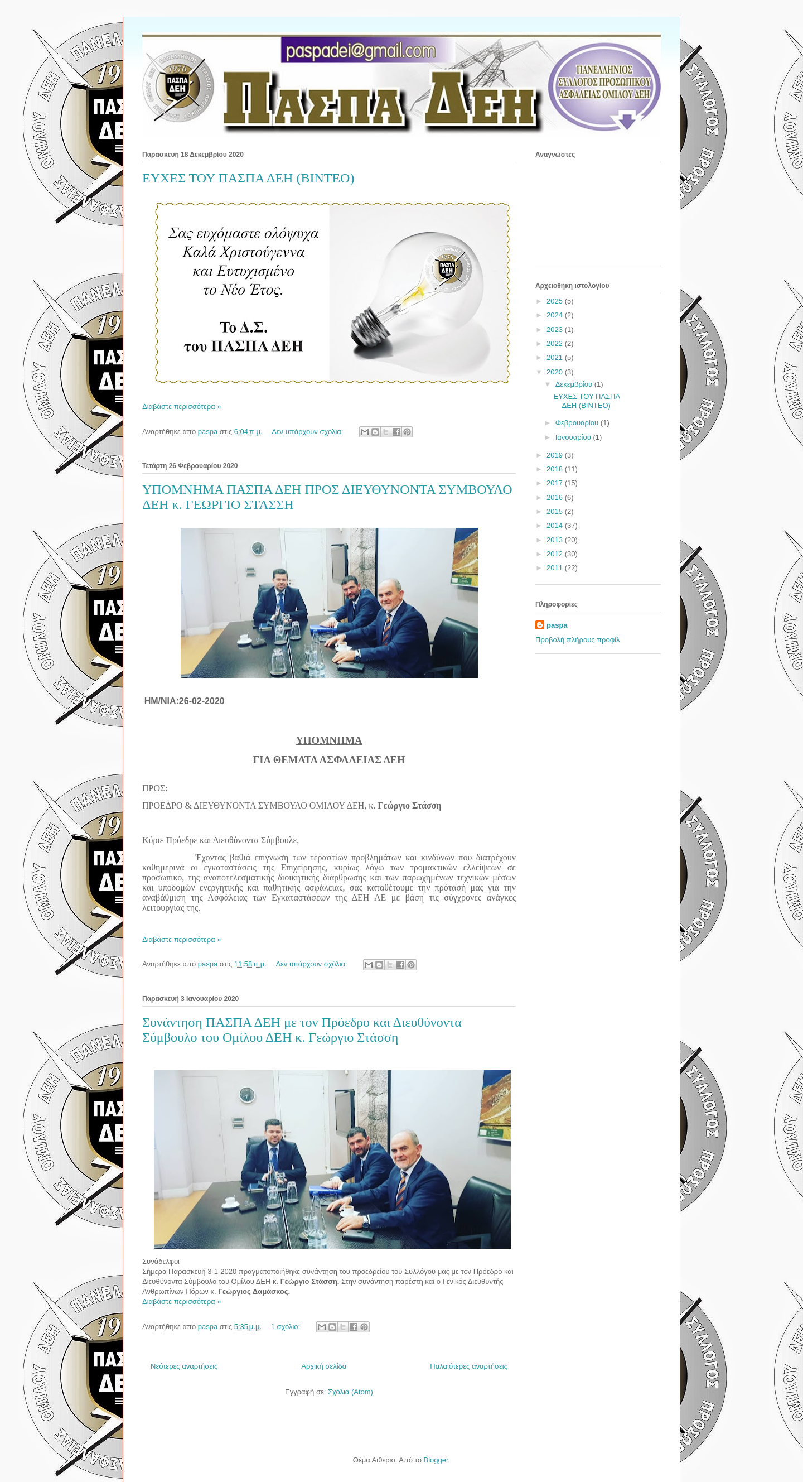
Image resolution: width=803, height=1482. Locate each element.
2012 (555, 554)
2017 (555, 483)
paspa (557, 625)
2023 (555, 329)
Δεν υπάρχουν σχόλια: (308, 431)
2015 (555, 511)
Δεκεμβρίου (574, 384)
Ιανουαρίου (574, 437)
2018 (555, 469)
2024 (555, 315)
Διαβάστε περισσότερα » (181, 406)
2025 (555, 301)
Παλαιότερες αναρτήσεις (468, 1366)
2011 (555, 568)
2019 (555, 455)
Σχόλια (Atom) (350, 1392)
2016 (555, 497)
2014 (555, 525)
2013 (555, 540)
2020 (555, 372)
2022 (555, 343)
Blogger (435, 1460)
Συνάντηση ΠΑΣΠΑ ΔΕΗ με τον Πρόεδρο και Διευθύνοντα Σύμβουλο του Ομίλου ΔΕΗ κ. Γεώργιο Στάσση (302, 1030)
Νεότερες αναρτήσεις (184, 1366)
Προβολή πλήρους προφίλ (577, 640)
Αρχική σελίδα (323, 1366)
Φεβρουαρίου (578, 422)
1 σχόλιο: (286, 1326)
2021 (555, 357)
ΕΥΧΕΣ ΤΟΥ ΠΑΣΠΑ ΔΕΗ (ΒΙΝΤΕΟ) (248, 178)
